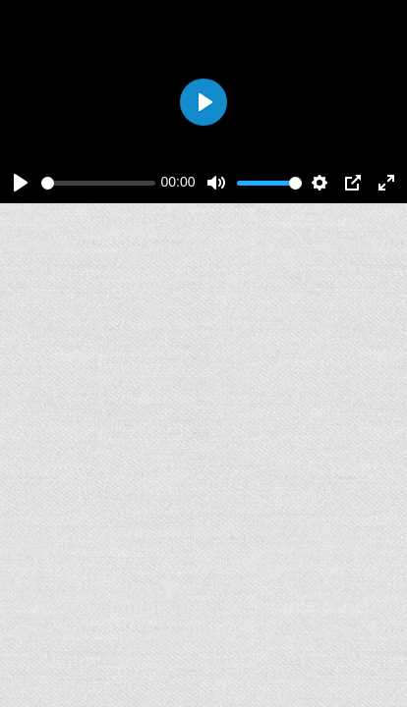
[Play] (20, 182)
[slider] (98, 183)
